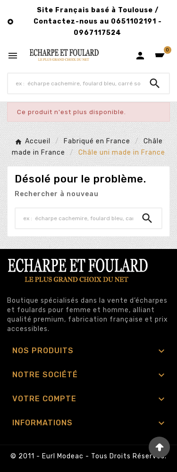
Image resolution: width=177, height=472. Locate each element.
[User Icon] (140, 55)
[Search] (154, 83)
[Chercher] (74, 83)
